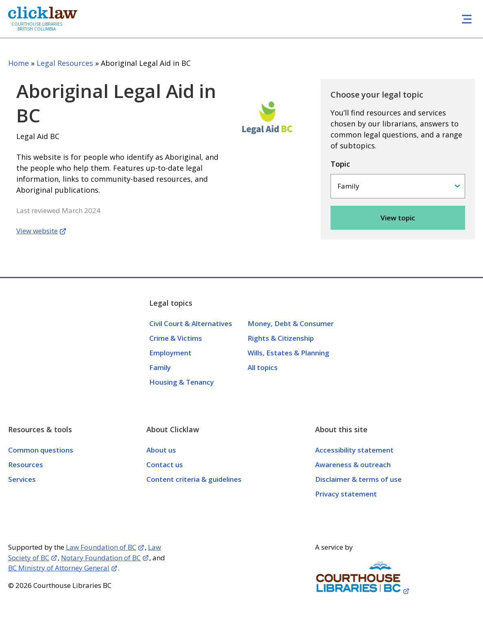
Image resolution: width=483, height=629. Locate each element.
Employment (170, 352)
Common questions (40, 450)
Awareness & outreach (353, 464)
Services (22, 479)
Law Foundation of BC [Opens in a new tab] (101, 547)
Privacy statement (346, 493)
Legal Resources (65, 63)
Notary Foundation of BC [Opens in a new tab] (101, 557)
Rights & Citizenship (281, 338)
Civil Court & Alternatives (190, 323)
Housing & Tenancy (181, 382)
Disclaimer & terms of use (358, 479)
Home (18, 63)
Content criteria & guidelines (194, 479)
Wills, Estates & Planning (288, 352)
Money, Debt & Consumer (291, 323)
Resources (25, 464)
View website (37, 230)
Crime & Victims (175, 338)
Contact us (164, 464)
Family (160, 367)
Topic (340, 164)
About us (161, 450)
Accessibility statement (354, 450)
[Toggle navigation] (467, 18)
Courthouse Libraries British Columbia (36, 26)
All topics (263, 367)
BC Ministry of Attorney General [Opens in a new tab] (58, 567)
